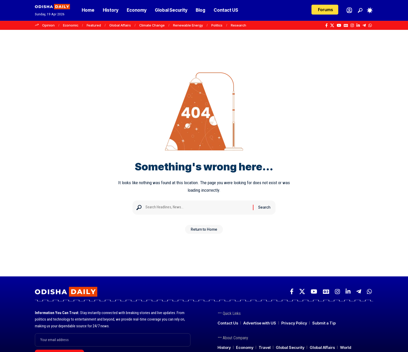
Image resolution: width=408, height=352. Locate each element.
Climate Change (152, 25)
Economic (70, 25)
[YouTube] (338, 25)
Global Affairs (120, 25)
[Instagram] (352, 25)
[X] (332, 25)
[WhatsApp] (370, 25)
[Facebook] (326, 25)
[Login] (349, 10)
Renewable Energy (188, 25)
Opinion (48, 25)
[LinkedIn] (358, 25)
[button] (360, 10)
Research (238, 25)
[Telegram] (364, 25)
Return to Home (204, 231)
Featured (94, 25)
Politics (216, 25)
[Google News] (345, 25)
